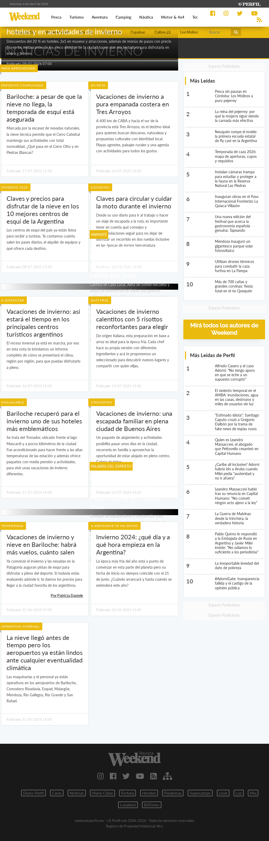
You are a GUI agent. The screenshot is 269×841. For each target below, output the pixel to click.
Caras (56, 793)
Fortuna (127, 793)
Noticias (77, 793)
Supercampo (200, 793)
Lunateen (128, 804)
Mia (253, 793)
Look (223, 793)
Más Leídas (202, 81)
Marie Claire (102, 793)
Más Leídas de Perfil (212, 355)
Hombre (149, 793)
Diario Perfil (33, 793)
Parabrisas (173, 793)
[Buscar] (218, 32)
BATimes (151, 804)
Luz (239, 793)
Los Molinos (190, 32)
